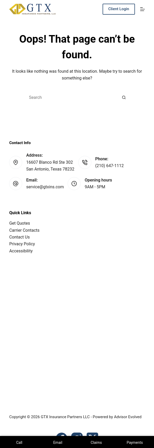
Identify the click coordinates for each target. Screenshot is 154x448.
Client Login (118, 9)
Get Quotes (19, 223)
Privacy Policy (22, 243)
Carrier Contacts (24, 230)
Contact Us (19, 237)
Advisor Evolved (128, 417)
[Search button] (124, 97)
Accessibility (21, 250)
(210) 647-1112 (109, 165)
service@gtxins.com (45, 186)
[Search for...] (72, 97)
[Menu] (142, 9)
